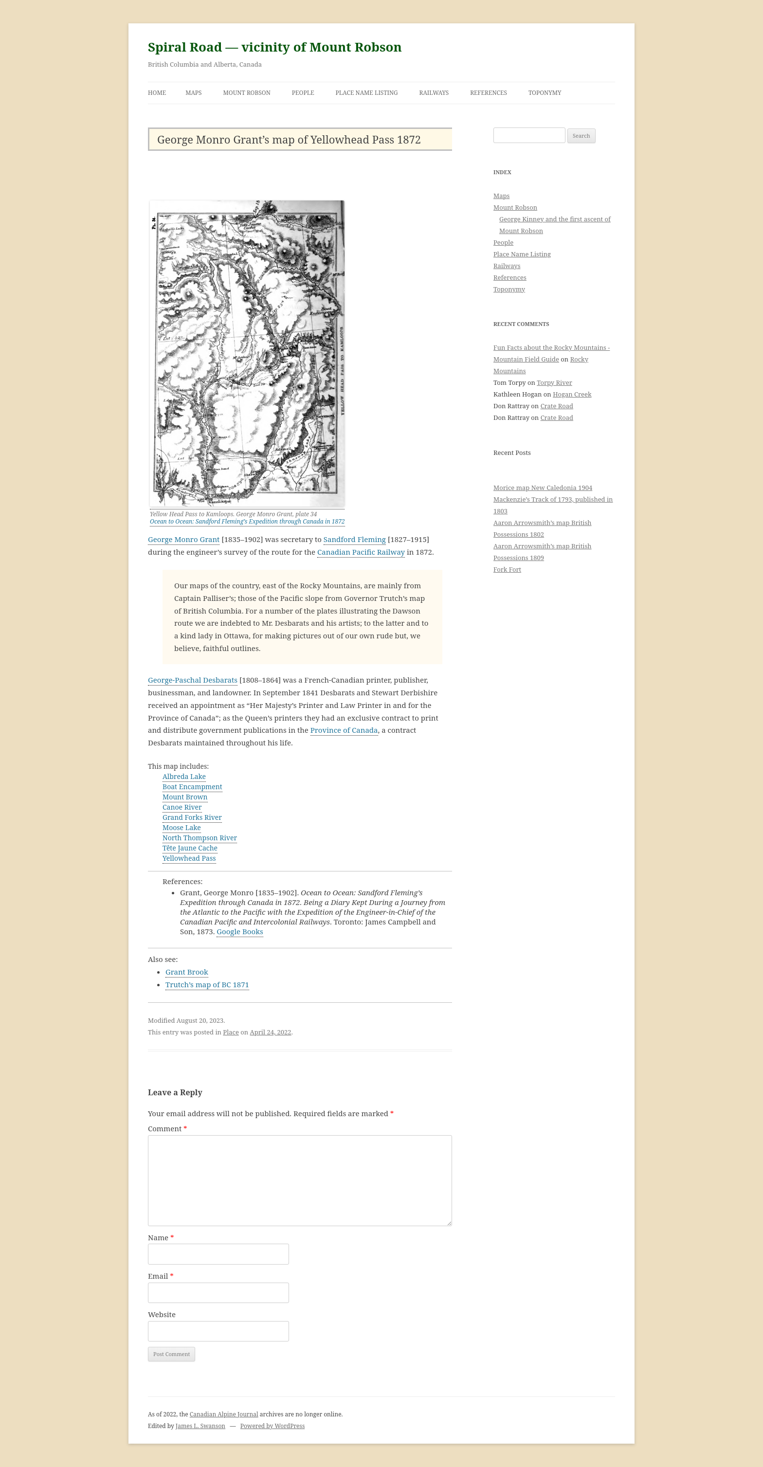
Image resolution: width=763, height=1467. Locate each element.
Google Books (240, 931)
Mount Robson (247, 93)
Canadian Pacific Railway (361, 552)
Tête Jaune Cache (190, 847)
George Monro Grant (183, 539)
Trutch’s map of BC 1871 (207, 984)
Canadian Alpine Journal (224, 1414)
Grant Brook (186, 972)
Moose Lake (182, 827)
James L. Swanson (200, 1426)
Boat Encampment (192, 786)
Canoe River (182, 807)
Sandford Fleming (355, 539)
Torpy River (554, 382)
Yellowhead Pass (189, 858)
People (303, 93)
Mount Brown (185, 796)
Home (157, 93)
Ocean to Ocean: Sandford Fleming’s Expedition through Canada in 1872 (247, 521)
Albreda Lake (184, 776)
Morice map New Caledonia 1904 (542, 487)
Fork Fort (507, 569)
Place (231, 1032)
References (488, 93)
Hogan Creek (572, 394)
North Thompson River (200, 837)
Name (161, 1237)
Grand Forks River (192, 817)
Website (162, 1314)
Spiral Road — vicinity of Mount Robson (275, 46)
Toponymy (545, 93)
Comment (167, 1128)
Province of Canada (344, 730)
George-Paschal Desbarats (192, 680)
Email (161, 1276)
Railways (434, 93)
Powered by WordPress (272, 1426)
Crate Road (557, 405)
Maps (193, 93)
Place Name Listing (367, 93)
